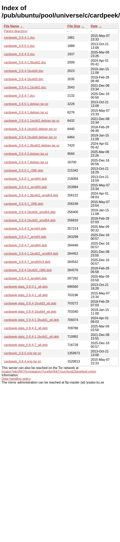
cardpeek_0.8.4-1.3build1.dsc (25, 62)
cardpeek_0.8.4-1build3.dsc (24, 79)
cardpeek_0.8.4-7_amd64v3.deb (27, 262)
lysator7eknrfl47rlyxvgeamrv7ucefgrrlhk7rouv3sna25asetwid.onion (49, 371)
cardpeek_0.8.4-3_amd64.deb (25, 278)
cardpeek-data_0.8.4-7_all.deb (26, 345)
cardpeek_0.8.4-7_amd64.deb (25, 245)
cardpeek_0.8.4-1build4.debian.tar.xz (30, 137)
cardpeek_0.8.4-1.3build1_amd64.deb (31, 195)
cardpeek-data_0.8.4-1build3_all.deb (30, 303)
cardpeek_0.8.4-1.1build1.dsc (25, 87)
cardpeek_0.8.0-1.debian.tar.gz (26, 104)
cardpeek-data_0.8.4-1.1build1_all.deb (31, 336)
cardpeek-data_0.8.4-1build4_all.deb (30, 311)
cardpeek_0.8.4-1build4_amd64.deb (29, 212)
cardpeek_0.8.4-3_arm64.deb (25, 228)
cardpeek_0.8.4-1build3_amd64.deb (29, 220)
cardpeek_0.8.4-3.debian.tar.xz (26, 153)
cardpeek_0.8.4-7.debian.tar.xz (26, 162)
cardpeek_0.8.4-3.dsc (19, 54)
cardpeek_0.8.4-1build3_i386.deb (28, 270)
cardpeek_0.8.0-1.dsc (19, 46)
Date (94, 26)
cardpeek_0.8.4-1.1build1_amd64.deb (31, 253)
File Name (11, 26)
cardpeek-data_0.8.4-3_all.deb (26, 328)
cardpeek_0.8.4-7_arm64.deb (25, 237)
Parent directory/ (15, 31)
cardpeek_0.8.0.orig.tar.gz (22, 353)
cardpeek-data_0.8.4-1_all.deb (26, 295)
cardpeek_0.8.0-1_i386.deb (23, 170)
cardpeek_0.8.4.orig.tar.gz (22, 361)
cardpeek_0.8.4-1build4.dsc (24, 71)
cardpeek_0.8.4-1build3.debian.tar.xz (30, 129)
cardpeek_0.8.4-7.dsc (19, 95)
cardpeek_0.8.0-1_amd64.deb (25, 178)
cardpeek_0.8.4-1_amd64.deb (25, 187)
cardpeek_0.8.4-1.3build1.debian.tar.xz (31, 145)
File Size (73, 26)
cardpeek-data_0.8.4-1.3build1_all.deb (31, 320)
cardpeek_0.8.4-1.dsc (19, 37)
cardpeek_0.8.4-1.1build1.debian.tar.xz (31, 120)
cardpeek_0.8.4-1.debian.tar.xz (26, 112)
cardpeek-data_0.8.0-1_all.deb (26, 286)
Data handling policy (16, 378)
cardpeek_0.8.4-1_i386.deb (23, 203)
